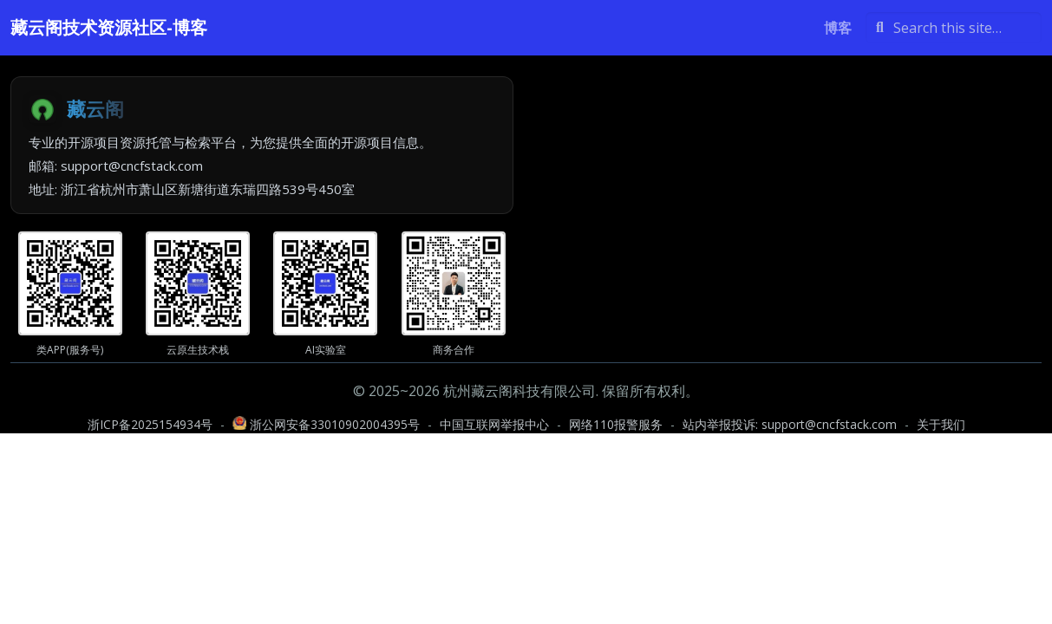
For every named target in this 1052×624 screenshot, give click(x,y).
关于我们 (941, 424)
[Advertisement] (790, 197)
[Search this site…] (954, 27)
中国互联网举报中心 (494, 424)
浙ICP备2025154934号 (150, 424)
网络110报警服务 (616, 424)
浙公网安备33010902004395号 (327, 424)
